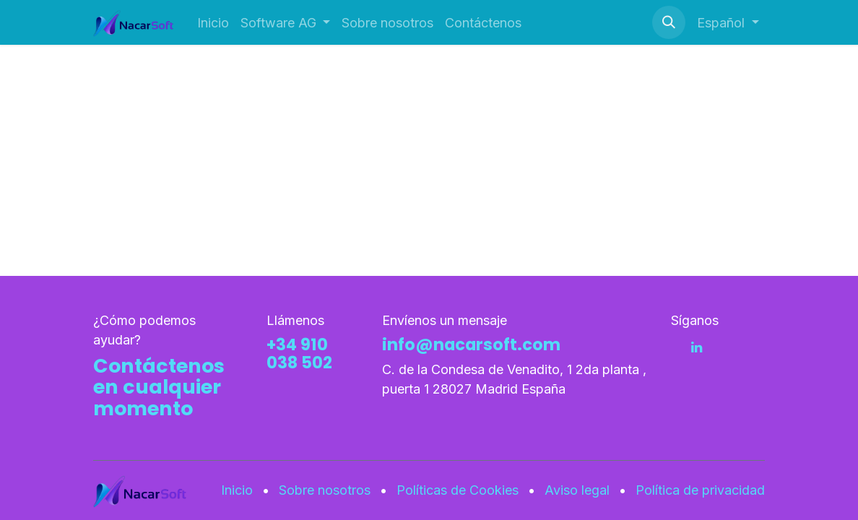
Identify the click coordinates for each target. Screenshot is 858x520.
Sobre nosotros (324, 490)
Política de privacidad (700, 490)
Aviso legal (577, 490)
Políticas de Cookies (457, 490)
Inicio (237, 490)
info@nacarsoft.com (471, 344)
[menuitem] (213, 22)
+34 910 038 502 (299, 353)
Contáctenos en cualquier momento (159, 387)
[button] (668, 22)
